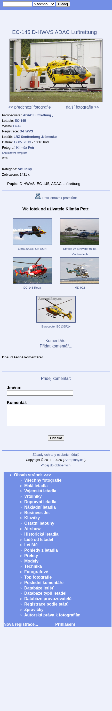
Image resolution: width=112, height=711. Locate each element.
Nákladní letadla (40, 511)
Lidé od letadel (38, 543)
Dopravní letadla (40, 505)
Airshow (32, 532)
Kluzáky (32, 522)
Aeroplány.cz (74, 464)
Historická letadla (41, 538)
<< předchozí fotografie (29, 107)
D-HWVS (26, 131)
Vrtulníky (33, 500)
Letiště (31, 548)
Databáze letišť (39, 592)
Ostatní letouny (39, 527)
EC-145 (20, 121)
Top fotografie (38, 581)
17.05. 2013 (22, 142)
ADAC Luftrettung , (38, 115)
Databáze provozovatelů (47, 602)
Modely (31, 565)
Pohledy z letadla (41, 554)
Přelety (31, 559)
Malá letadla (36, 489)
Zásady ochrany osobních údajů (56, 458)
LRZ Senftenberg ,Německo (35, 137)
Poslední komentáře (43, 586)
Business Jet (37, 516)
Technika (33, 570)
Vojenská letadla (40, 495)
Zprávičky (34, 613)
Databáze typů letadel (45, 597)
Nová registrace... (21, 628)
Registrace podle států (46, 608)
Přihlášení (65, 628)
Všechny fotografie (42, 484)
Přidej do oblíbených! (56, 469)
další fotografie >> (82, 107)
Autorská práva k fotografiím (52, 619)
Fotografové (36, 575)
